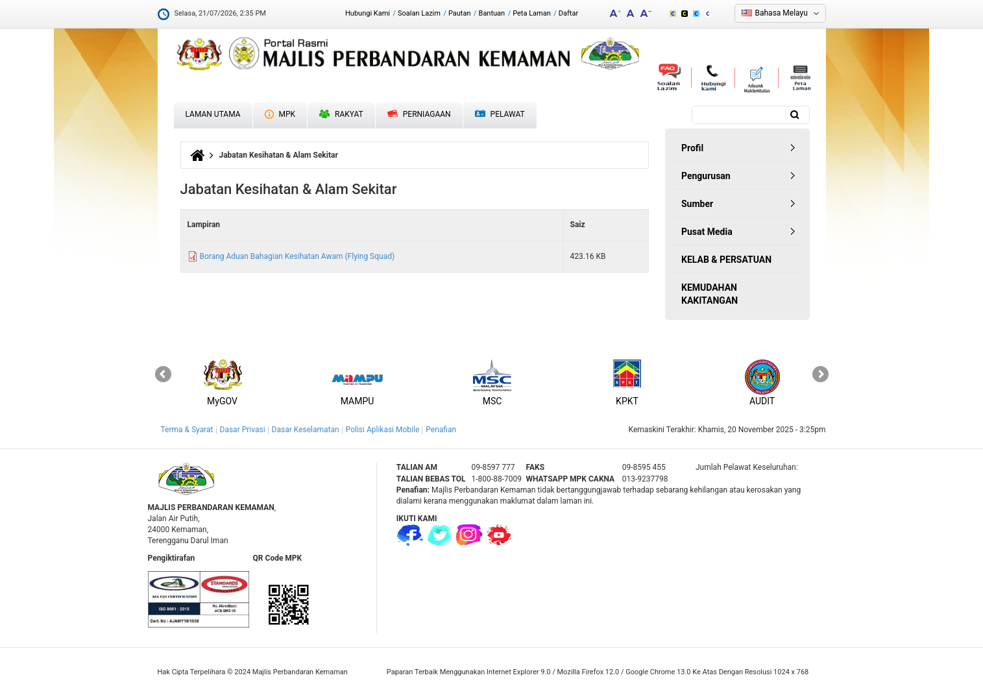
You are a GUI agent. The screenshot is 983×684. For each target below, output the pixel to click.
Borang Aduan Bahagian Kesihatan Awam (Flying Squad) (296, 256)
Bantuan (492, 13)
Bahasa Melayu (781, 13)
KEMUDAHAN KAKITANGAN (709, 294)
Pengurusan (706, 176)
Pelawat (500, 114)
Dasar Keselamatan (305, 429)
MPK (280, 114)
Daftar (568, 13)
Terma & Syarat (187, 429)
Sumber (697, 204)
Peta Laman (532, 13)
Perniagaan (419, 114)
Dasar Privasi (242, 429)
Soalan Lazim (419, 13)
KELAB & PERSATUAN (726, 259)
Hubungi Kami (367, 13)
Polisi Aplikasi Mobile (383, 429)
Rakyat (341, 114)
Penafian (441, 429)
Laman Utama (213, 114)
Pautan (459, 13)
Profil (692, 148)
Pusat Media (707, 231)
